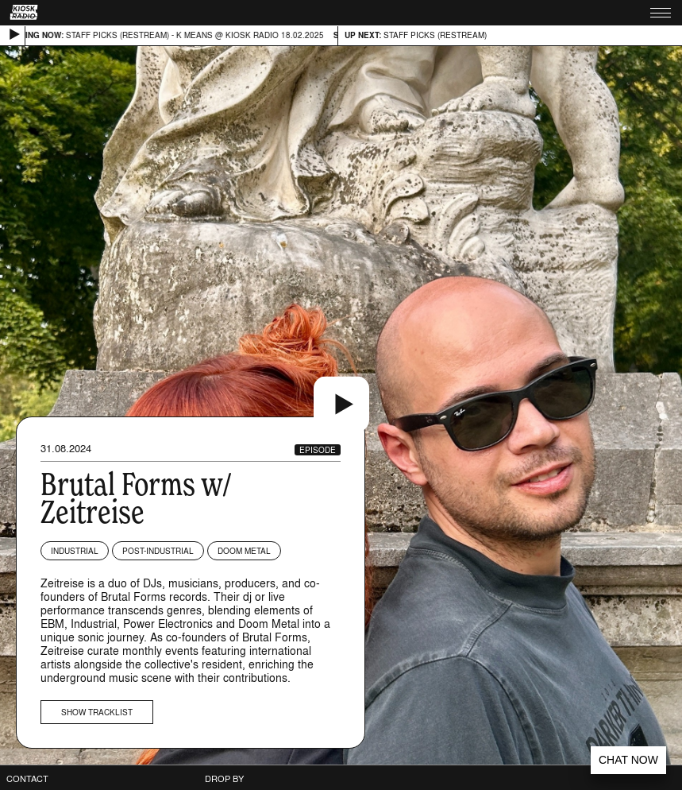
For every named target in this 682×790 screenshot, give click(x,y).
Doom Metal (244, 550)
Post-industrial (158, 550)
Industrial (74, 550)
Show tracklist (97, 712)
